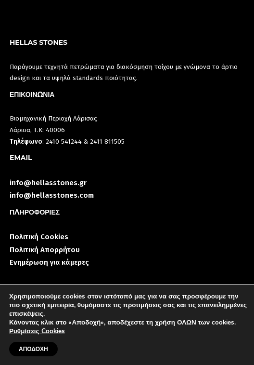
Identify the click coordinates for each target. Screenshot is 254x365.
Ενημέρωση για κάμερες (49, 262)
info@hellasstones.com (52, 195)
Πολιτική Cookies (39, 236)
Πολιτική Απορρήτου (45, 249)
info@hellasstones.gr (48, 182)
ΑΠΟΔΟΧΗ (33, 349)
